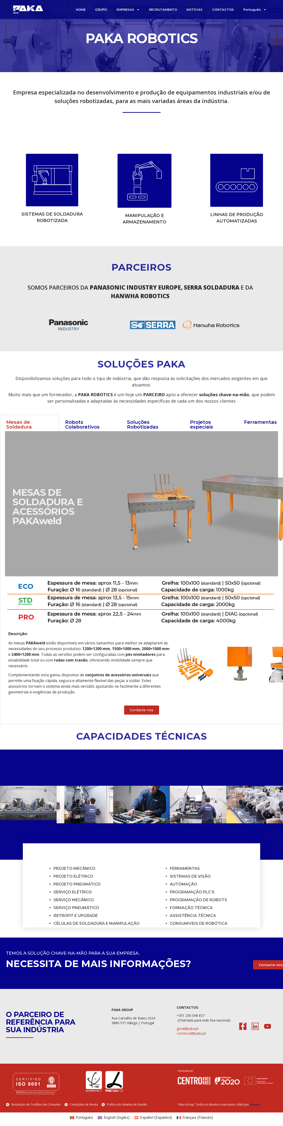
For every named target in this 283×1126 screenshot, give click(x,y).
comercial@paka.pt (191, 1041)
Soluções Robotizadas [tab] (142, 432)
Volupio (255, 1113)
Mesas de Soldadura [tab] (19, 432)
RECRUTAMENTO (163, 9)
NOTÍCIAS (194, 9)
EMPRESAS (128, 10)
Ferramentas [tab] (260, 430)
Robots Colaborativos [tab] (82, 432)
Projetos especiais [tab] (201, 432)
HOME (81, 9)
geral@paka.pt (188, 1036)
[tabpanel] (141, 587)
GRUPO (101, 9)
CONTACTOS (223, 9)
